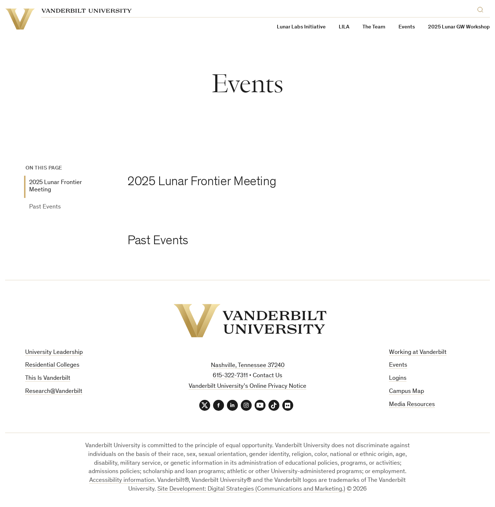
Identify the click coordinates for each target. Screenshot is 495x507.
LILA (344, 27)
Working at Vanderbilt (418, 353)
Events (398, 365)
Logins (397, 378)
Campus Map (406, 392)
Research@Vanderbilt (53, 392)
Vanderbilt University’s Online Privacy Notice (247, 386)
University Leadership (54, 353)
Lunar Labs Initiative (301, 27)
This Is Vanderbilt (47, 378)
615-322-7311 (230, 376)
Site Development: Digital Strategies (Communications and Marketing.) (251, 489)
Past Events (45, 207)
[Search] (482, 8)
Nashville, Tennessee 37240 (247, 366)
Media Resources (412, 405)
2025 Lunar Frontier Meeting (55, 186)
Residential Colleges (52, 365)
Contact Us (267, 376)
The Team (373, 27)
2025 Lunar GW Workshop (459, 27)
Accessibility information (121, 480)
